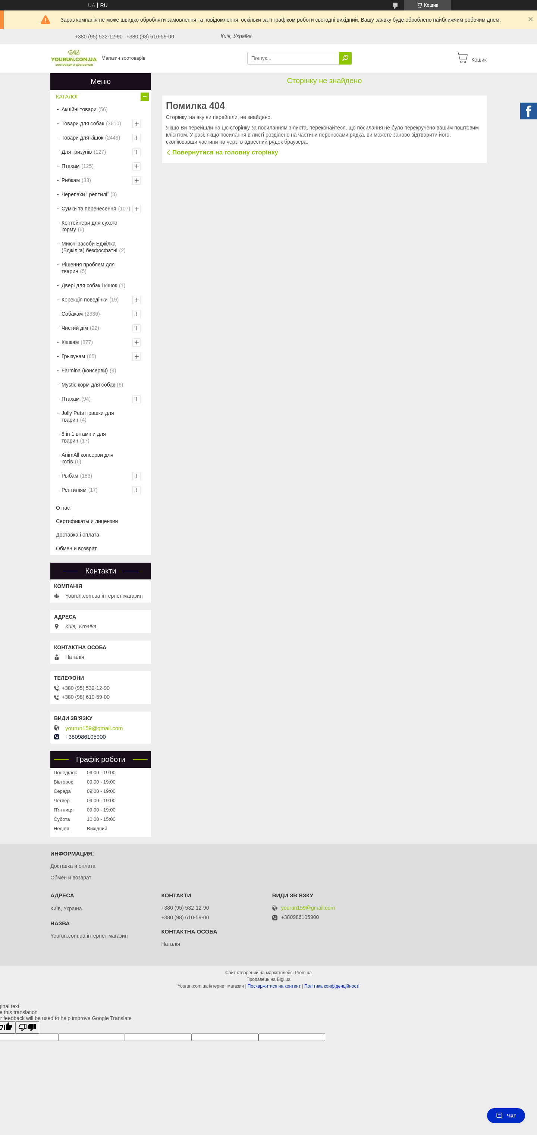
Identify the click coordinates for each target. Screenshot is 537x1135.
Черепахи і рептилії (85, 194)
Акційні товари (79, 109)
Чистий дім (75, 328)
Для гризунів (77, 152)
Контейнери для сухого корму (89, 226)
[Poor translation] (27, 1027)
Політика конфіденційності (331, 986)
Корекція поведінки (84, 300)
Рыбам (70, 476)
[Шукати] (345, 58)
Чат (506, 1115)
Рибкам (71, 180)
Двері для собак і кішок (89, 285)
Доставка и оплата (72, 866)
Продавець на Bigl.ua (268, 979)
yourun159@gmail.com (94, 728)
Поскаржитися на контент (274, 986)
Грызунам (73, 356)
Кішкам (70, 342)
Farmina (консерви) (85, 370)
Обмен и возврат (76, 548)
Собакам (72, 314)
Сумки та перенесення (89, 209)
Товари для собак (83, 123)
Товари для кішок (82, 138)
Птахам (70, 166)
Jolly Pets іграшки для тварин (88, 416)
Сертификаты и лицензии (87, 521)
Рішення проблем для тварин (88, 268)
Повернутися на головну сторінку (225, 152)
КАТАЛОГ (67, 97)
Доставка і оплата (77, 535)
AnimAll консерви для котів (87, 458)
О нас (63, 508)
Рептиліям (74, 490)
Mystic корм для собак (88, 385)
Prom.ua (303, 972)
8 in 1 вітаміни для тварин (84, 437)
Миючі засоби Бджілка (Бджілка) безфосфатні (89, 247)
